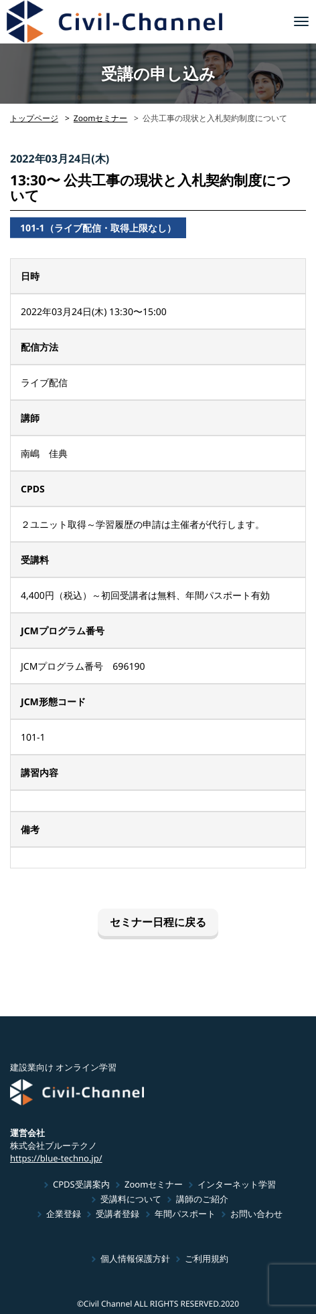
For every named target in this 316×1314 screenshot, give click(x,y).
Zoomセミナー (101, 118)
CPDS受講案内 (81, 1184)
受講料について (130, 1199)
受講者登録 (117, 1214)
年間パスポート (185, 1214)
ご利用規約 (206, 1258)
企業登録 (63, 1214)
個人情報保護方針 (135, 1258)
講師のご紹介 (202, 1199)
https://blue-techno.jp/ (56, 1157)
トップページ (34, 118)
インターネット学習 (237, 1184)
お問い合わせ (256, 1214)
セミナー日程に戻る (158, 922)
